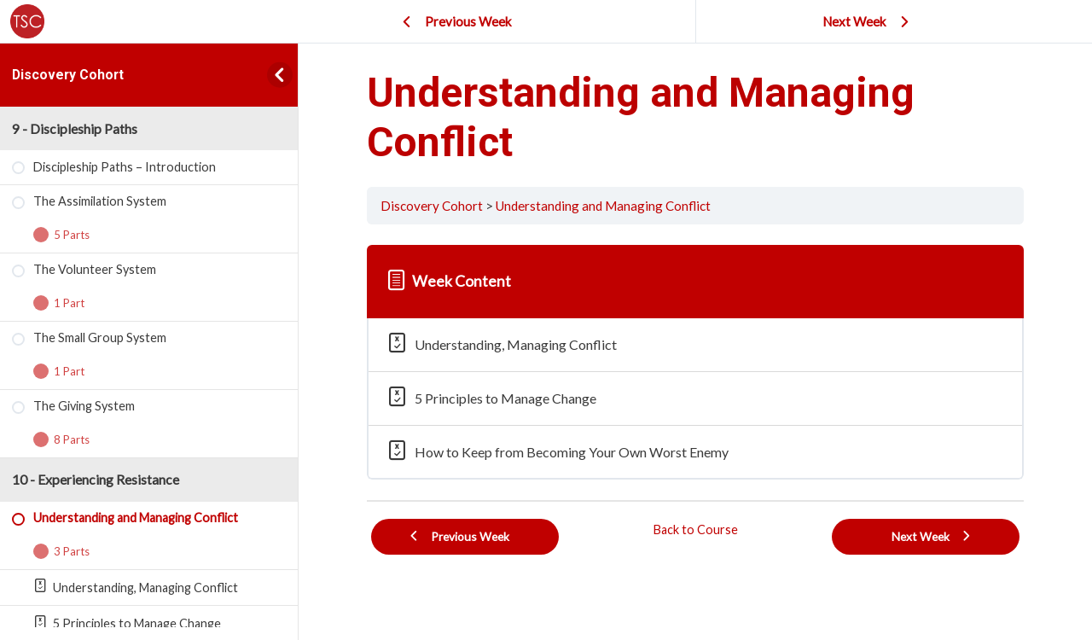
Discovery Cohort (68, 75)
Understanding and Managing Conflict (603, 205)
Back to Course (695, 529)
